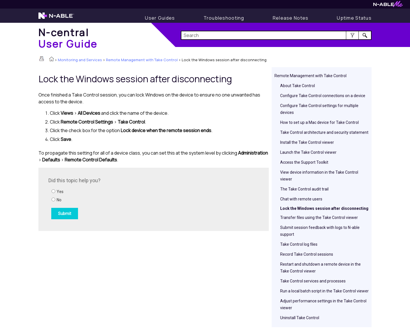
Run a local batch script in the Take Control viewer (324, 291)
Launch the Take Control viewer (308, 152)
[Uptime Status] (354, 18)
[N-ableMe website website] (388, 5)
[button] (352, 35)
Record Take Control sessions (306, 254)
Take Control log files (298, 244)
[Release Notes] (291, 18)
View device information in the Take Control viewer (319, 175)
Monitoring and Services (80, 59)
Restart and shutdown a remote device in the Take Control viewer (320, 267)
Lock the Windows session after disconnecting (324, 208)
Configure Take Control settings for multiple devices (319, 109)
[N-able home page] (56, 18)
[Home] (68, 38)
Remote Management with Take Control (142, 59)
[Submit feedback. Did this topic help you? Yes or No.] (125, 198)
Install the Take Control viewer (307, 142)
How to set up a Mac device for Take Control (319, 122)
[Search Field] (276, 35)
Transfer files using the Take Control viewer (319, 217)
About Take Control (297, 85)
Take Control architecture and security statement (324, 132)
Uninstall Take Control (299, 317)
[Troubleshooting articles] (224, 18)
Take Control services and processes (313, 281)
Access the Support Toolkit (304, 162)
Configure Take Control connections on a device (322, 95)
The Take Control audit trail (304, 189)
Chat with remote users (301, 199)
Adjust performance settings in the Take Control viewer (323, 304)
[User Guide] (160, 18)
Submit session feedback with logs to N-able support (320, 231)
